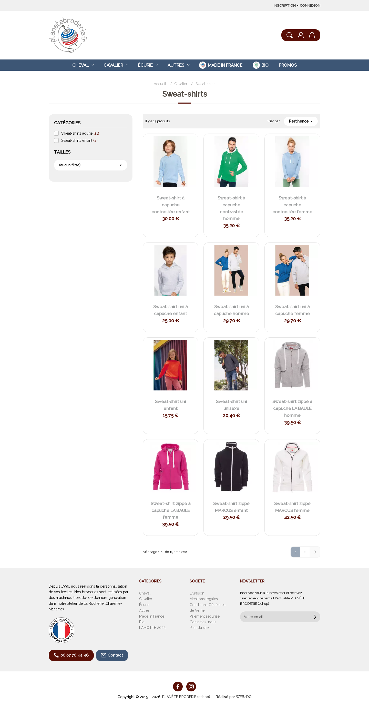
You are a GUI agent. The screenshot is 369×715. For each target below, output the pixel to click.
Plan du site (199, 628)
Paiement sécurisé (205, 616)
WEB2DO (244, 697)
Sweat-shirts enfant (79, 140)
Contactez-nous (203, 622)
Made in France (151, 616)
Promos (288, 65)
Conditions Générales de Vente (207, 607)
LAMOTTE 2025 (152, 628)
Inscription (285, 5)
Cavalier (113, 65)
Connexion (310, 5)
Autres (176, 65)
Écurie (145, 65)
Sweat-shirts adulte (80, 133)
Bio (142, 622)
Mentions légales (204, 599)
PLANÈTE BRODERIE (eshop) (186, 697)
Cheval (80, 65)
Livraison (197, 593)
